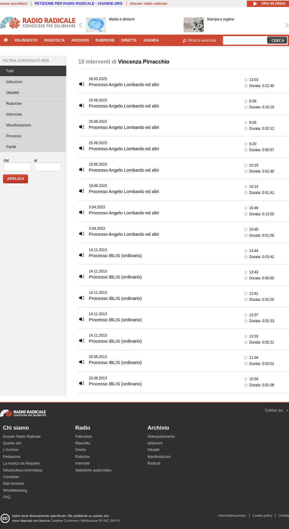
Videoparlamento (161, 436)
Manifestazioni (18, 125)
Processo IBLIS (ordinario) (115, 255)
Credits (283, 515)
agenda (151, 40)
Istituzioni (14, 81)
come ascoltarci (13, 4)
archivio (80, 40)
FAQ (6, 497)
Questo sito (12, 443)
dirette (129, 40)
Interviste (14, 114)
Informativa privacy (232, 515)
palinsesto (26, 40)
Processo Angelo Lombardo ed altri (124, 84)
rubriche (104, 40)
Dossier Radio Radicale (22, 436)
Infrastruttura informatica (22, 470)
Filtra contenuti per (26, 60)
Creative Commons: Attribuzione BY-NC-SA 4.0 (85, 520)
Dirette (80, 450)
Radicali (154, 463)
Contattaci (11, 477)
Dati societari (13, 483)
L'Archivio (11, 450)
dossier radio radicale (148, 4)
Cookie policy (262, 515)
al (35, 160)
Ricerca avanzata (202, 40)
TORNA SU (274, 411)
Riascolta (82, 443)
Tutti (10, 71)
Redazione (11, 457)
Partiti (11, 147)
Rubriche (14, 103)
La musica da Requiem (21, 463)
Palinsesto (83, 436)
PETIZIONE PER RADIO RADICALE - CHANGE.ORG (79, 4)
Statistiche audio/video (93, 470)
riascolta (54, 40)
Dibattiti (12, 92)
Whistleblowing (15, 490)
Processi (13, 136)
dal (6, 160)
